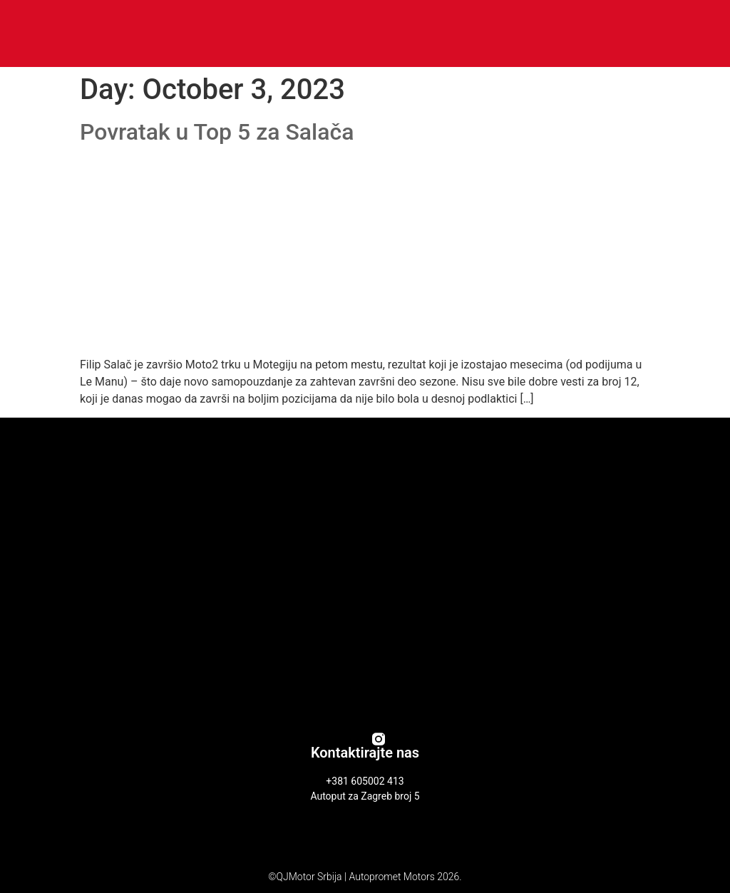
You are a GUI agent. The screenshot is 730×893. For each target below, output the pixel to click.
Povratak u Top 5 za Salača (217, 131)
